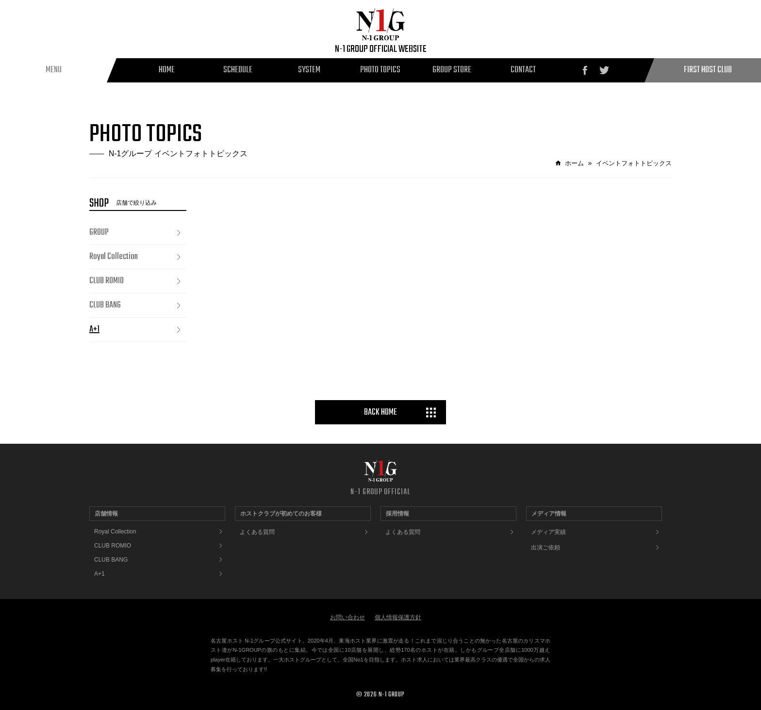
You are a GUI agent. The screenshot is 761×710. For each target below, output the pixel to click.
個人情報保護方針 (398, 617)
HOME (167, 70)
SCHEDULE (237, 70)
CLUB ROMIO (106, 281)
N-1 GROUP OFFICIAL (380, 492)
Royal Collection (113, 257)
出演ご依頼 (545, 547)
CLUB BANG (105, 305)
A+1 (94, 330)
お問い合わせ (347, 617)
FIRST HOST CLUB (708, 70)
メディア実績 (548, 532)
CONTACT (523, 70)
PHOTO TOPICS (380, 70)
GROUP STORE (451, 70)
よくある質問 (257, 532)
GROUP (99, 233)
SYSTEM (309, 70)
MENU (54, 70)
